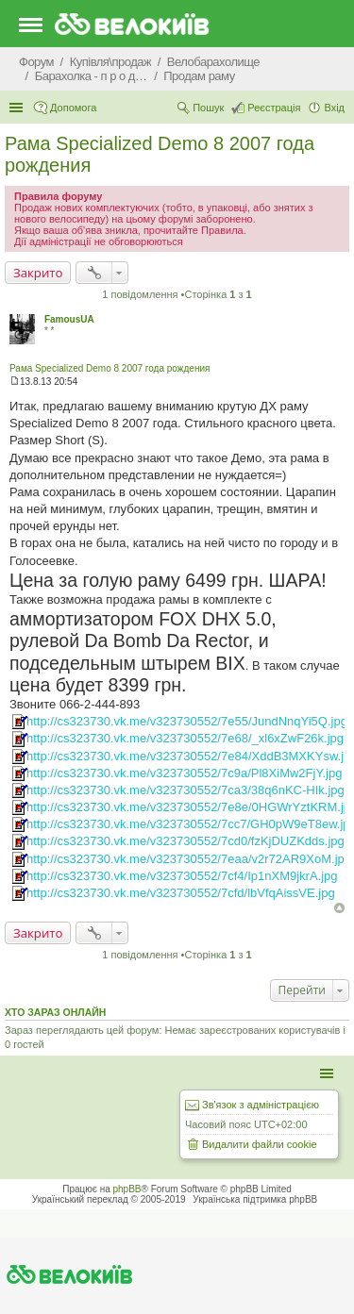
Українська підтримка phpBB (255, 1199)
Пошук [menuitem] (208, 107)
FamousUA (69, 319)
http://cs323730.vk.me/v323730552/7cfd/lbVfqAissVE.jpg (180, 893)
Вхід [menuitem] (334, 107)
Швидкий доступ (17, 107)
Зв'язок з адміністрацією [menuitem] (260, 1104)
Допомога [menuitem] (73, 107)
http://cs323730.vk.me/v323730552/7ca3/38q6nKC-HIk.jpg (185, 790)
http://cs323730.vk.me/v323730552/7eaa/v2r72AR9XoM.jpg (188, 859)
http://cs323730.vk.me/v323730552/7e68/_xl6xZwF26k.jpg (185, 738)
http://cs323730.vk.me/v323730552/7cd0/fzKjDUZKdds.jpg (185, 841)
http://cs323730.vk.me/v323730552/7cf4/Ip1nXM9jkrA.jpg (182, 876)
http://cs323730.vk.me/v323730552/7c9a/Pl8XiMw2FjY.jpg (184, 773)
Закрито (37, 272)
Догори (339, 908)
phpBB (127, 1189)
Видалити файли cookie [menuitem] (259, 1144)
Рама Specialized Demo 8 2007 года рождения (109, 368)
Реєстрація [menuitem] (273, 107)
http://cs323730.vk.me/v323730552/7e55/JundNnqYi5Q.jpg (186, 721)
